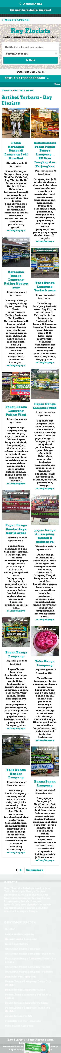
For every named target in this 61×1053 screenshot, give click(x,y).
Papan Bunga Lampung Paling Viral (16, 411)
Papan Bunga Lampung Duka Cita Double (28, 983)
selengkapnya (16, 230)
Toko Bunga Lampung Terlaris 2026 (45, 286)
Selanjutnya (34, 870)
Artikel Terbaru (24, 90)
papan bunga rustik (18, 1016)
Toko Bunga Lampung (44, 663)
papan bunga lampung (20, 977)
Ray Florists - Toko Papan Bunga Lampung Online (30, 1041)
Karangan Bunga (16, 944)
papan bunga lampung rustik (25, 990)
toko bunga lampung (19, 1026)
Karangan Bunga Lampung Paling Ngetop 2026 (16, 280)
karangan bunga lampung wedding (29, 972)
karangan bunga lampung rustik (27, 967)
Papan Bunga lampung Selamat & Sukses (28, 996)
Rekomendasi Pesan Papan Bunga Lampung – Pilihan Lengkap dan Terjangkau (45, 155)
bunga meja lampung (19, 934)
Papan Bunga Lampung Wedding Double (27, 1009)
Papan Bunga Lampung (16, 654)
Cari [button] (30, 60)
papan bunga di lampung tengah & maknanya (44, 536)
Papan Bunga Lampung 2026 (45, 406)
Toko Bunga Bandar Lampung (16, 773)
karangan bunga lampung (23, 949)
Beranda (7, 90)
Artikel (10, 929)
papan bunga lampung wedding (27, 1003)
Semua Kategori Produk (27, 78)
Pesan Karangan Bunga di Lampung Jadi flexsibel (16, 151)
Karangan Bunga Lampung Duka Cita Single (30, 960)
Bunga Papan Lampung (45, 783)
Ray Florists (30, 31)
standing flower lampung (23, 1021)
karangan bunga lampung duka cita (29, 954)
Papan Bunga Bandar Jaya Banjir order (16, 529)
